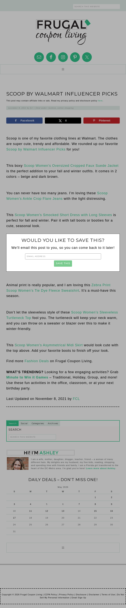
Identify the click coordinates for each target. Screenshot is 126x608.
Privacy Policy (66, 595)
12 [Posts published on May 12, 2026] (46, 511)
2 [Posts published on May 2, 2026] (111, 497)
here (100, 101)
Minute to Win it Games (27, 377)
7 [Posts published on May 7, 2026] (79, 504)
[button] (63, 69)
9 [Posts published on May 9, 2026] (111, 504)
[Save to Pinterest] (101, 121)
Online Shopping (65, 108)
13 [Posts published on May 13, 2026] (63, 511)
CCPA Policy (50, 595)
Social (24, 423)
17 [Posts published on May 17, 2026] (14, 518)
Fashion (52, 108)
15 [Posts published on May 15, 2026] (95, 511)
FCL (76, 399)
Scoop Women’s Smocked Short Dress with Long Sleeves (63, 215)
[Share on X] (63, 121)
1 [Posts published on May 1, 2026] (95, 497)
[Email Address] (63, 256)
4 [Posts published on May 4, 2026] (30, 504)
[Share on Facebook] (24, 121)
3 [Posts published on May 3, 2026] (14, 504)
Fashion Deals (37, 361)
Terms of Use (108, 595)
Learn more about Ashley (101, 468)
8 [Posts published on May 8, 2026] (95, 504)
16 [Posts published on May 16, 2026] (111, 511)
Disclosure (81, 595)
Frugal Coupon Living (63, 30)
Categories (38, 423)
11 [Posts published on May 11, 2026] (30, 511)
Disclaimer (94, 595)
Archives (53, 423)
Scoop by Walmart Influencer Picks (35, 149)
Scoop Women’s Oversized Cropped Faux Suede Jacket (71, 166)
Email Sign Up (79, 598)
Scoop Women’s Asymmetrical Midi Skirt (49, 345)
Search (13, 423)
